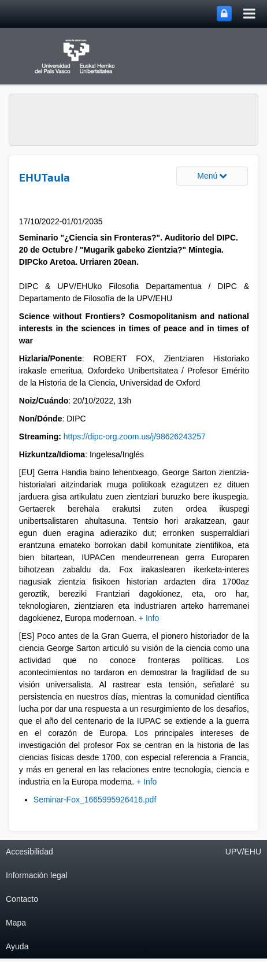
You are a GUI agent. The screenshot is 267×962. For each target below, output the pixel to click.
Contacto (22, 899)
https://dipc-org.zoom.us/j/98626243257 (135, 436)
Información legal (37, 875)
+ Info (149, 618)
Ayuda (17, 946)
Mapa (16, 922)
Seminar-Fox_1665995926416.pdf (95, 799)
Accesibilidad (29, 851)
